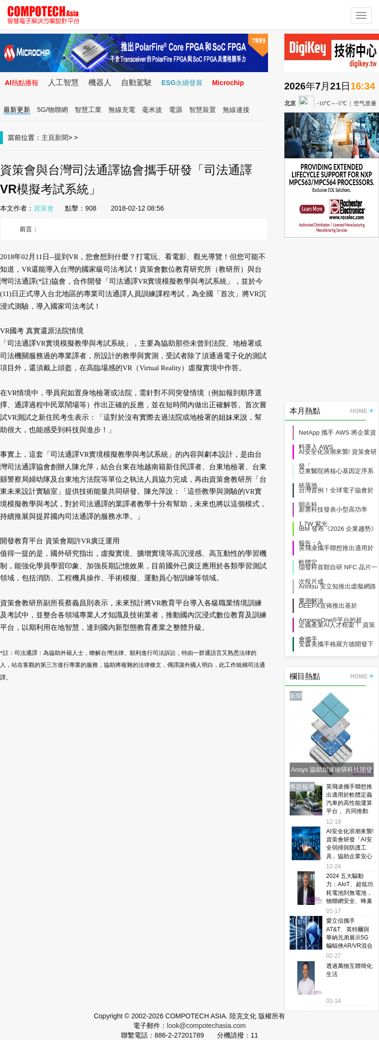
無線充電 (122, 109)
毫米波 (152, 109)
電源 (176, 109)
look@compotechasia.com (206, 1025)
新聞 (61, 137)
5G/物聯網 (52, 109)
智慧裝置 (202, 109)
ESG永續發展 (182, 83)
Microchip (228, 83)
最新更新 (16, 109)
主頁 (48, 137)
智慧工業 (88, 109)
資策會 (44, 208)
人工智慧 (63, 82)
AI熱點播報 (21, 83)
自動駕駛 (136, 82)
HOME (362, 411)
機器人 (99, 82)
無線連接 (236, 109)
